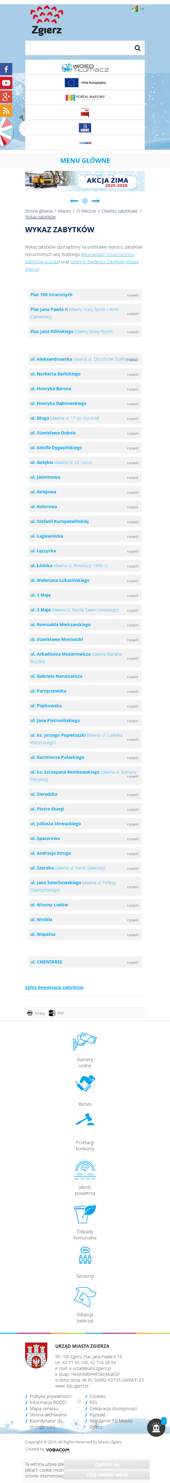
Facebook (6, 69)
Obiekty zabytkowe (120, 211)
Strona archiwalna (48, 1414)
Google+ (6, 97)
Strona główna (38, 211)
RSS (93, 1402)
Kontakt (98, 1414)
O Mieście (86, 211)
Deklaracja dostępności (113, 1408)
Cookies (98, 1396)
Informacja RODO (48, 1402)
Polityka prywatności (50, 1396)
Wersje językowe (142, 8)
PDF (61, 1013)
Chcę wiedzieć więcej (107, 1474)
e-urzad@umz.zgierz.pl (90, 1368)
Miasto (64, 211)
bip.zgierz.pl (77, 1386)
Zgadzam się (107, 1464)
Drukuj (39, 1013)
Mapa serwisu (44, 1408)
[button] (156, 1427)
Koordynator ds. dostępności (47, 1424)
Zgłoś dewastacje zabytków (54, 987)
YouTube (6, 83)
